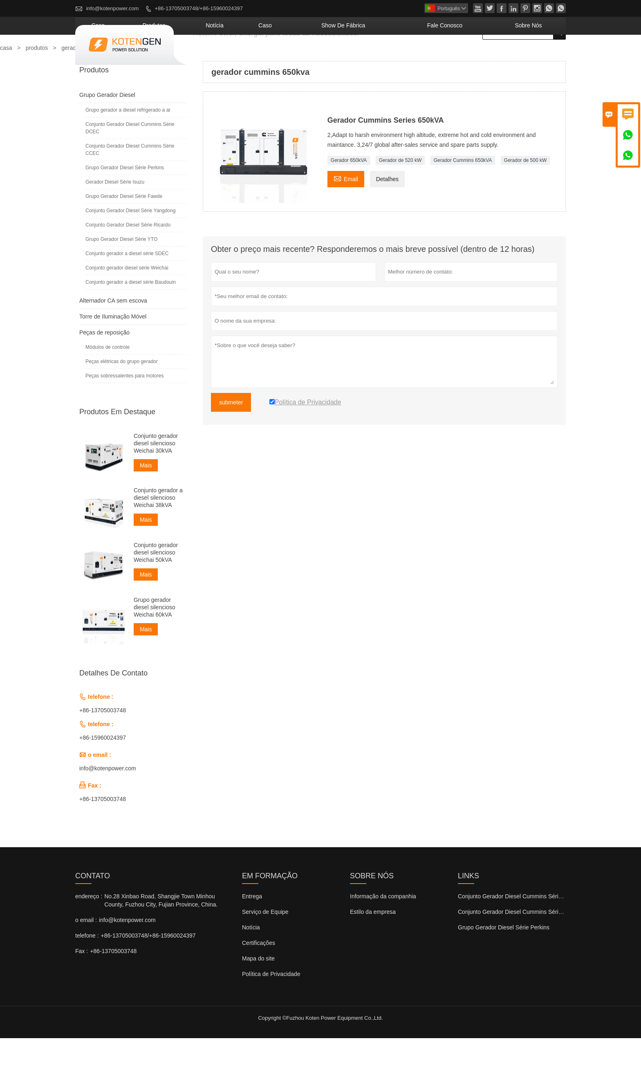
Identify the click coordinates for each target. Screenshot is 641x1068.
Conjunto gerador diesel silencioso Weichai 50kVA (156, 582)
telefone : (87, 965)
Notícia (251, 957)
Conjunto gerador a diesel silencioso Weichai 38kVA (158, 527)
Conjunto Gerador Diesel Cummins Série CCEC (129, 179)
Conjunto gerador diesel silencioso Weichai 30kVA (156, 473)
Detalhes (387, 209)
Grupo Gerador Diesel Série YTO (121, 269)
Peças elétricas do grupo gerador (121, 391)
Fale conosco (473, 55)
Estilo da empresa (373, 941)
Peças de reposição (104, 362)
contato (92, 906)
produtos (252, 55)
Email (346, 208)
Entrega (252, 926)
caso (337, 55)
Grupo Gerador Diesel (107, 124)
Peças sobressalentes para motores (124, 405)
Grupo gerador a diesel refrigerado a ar (127, 140)
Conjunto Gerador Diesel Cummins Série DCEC (129, 157)
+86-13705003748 (102, 740)
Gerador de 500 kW (525, 190)
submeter (231, 432)
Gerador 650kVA (349, 190)
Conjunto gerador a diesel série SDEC (126, 283)
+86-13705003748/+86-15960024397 (199, 8)
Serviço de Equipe (265, 941)
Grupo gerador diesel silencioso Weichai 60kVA (154, 637)
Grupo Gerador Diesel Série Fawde (123, 226)
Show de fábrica (397, 55)
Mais (146, 495)
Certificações (258, 972)
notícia (299, 55)
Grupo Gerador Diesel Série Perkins (124, 197)
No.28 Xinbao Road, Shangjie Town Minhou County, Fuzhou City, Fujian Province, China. (160, 930)
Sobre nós (537, 55)
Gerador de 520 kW (400, 190)
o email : (86, 950)
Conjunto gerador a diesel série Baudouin (130, 312)
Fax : (81, 981)
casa (210, 55)
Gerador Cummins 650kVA (463, 190)
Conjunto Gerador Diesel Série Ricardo (127, 255)
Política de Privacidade (271, 1004)
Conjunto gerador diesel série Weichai (126, 298)
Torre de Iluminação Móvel (112, 346)
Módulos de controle (107, 377)
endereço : (88, 926)
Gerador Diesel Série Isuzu (114, 212)
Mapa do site (258, 988)
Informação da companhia (383, 926)
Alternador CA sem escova (113, 330)
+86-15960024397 (102, 767)
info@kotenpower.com (112, 8)
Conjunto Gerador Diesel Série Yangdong (130, 240)
